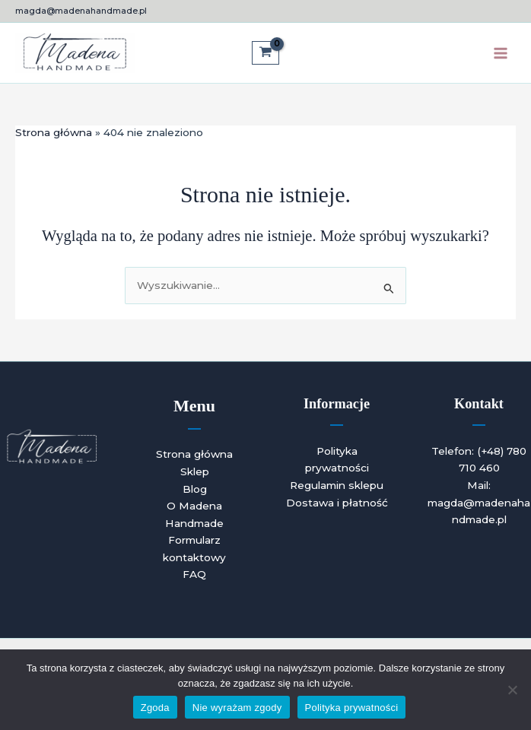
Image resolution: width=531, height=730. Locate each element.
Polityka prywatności (352, 707)
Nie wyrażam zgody (237, 707)
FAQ (194, 574)
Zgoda (155, 707)
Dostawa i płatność (337, 503)
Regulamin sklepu (336, 485)
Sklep (194, 471)
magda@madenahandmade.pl (81, 10)
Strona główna (194, 454)
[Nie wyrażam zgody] (512, 689)
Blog (195, 489)
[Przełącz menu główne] (501, 53)
